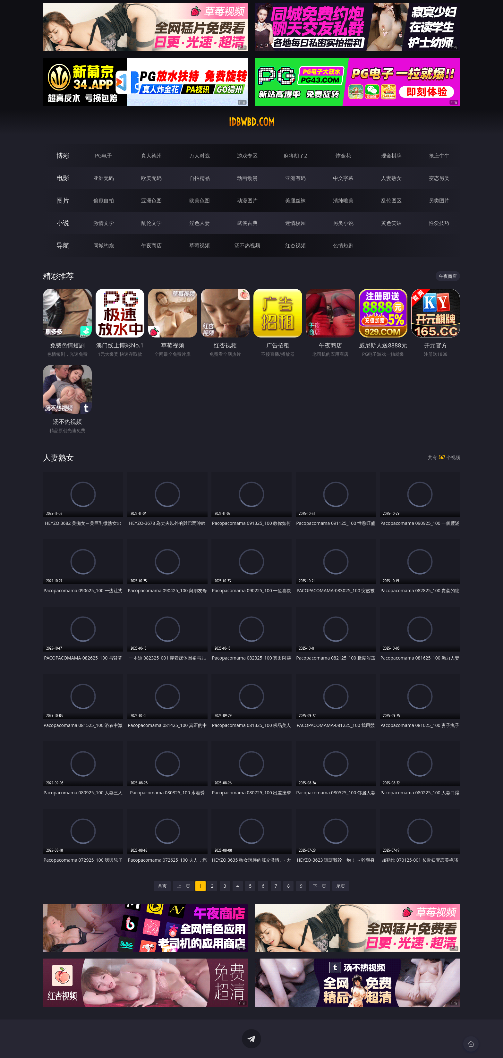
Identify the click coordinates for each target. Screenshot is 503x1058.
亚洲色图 (151, 200)
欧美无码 (151, 178)
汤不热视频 (247, 245)
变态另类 (439, 178)
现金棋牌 (391, 155)
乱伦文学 (151, 222)
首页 (162, 886)
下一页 (319, 886)
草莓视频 (199, 245)
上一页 (183, 886)
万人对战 (199, 155)
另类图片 (439, 200)
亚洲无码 (103, 178)
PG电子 (103, 155)
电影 (62, 178)
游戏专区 (247, 155)
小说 (62, 222)
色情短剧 (343, 245)
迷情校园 (295, 222)
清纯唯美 (343, 200)
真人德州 (151, 155)
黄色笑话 (391, 222)
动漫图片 (247, 200)
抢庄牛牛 (439, 155)
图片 (62, 200)
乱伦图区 (391, 200)
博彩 (62, 155)
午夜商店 (151, 245)
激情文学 (103, 222)
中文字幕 (343, 178)
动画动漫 (247, 178)
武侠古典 (247, 222)
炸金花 (343, 155)
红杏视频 (295, 245)
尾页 (340, 886)
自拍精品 (199, 178)
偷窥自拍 (103, 200)
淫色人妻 (199, 222)
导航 (62, 245)
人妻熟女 (391, 178)
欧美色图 (199, 200)
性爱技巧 (439, 222)
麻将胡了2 (295, 155)
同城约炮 (103, 245)
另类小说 (343, 222)
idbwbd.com (252, 121)
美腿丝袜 (295, 200)
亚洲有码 (295, 178)
